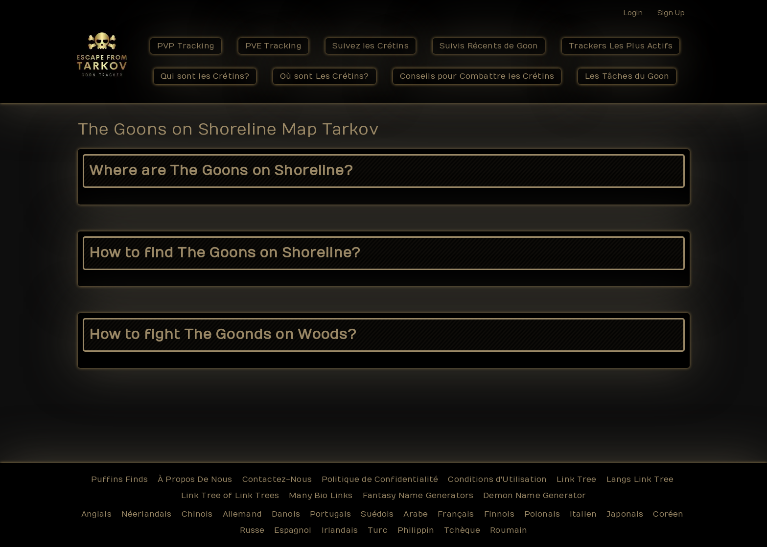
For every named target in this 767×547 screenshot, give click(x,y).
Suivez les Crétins (370, 46)
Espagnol (292, 530)
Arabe (415, 514)
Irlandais (340, 530)
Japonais (624, 514)
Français (456, 514)
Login (633, 13)
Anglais (96, 514)
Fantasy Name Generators (418, 495)
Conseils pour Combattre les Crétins (477, 76)
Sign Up (671, 13)
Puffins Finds (119, 479)
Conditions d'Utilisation (497, 479)
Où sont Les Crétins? (324, 76)
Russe (252, 530)
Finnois (499, 514)
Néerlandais (146, 514)
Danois (286, 514)
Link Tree (576, 479)
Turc (378, 530)
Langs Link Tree (640, 479)
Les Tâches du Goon (627, 76)
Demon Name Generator (534, 495)
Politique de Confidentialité (380, 479)
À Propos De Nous (195, 479)
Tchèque (462, 530)
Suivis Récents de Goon (489, 46)
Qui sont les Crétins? (205, 76)
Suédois (377, 514)
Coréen (668, 514)
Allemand (242, 514)
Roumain (508, 530)
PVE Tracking (273, 46)
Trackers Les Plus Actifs (621, 46)
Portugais (330, 514)
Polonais (542, 514)
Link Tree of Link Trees (230, 495)
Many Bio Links (320, 495)
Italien (583, 514)
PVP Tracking (185, 46)
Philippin (415, 530)
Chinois (197, 514)
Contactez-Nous (277, 479)
